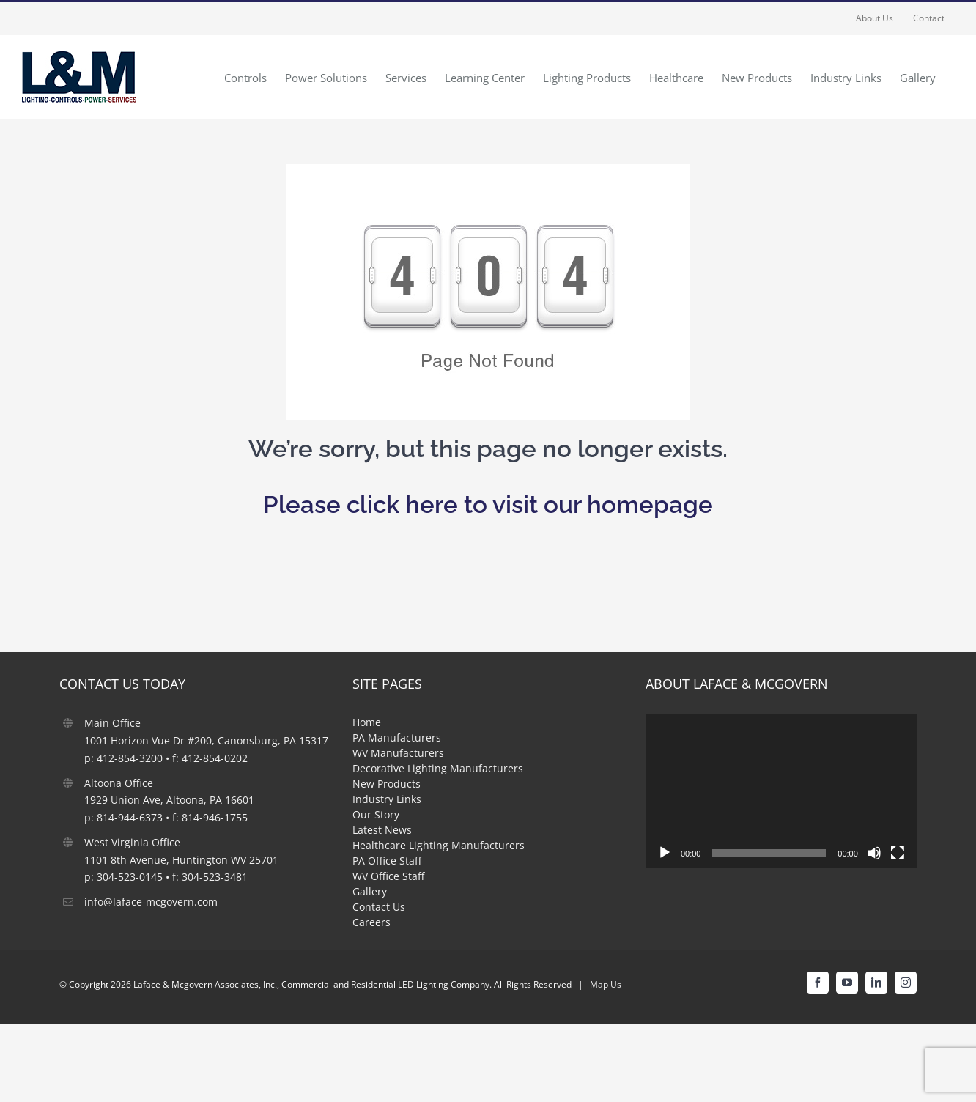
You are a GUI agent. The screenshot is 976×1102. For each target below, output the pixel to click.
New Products (386, 784)
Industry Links (386, 799)
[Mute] (874, 853)
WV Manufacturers (398, 753)
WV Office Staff (388, 876)
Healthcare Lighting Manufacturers (438, 845)
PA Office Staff (386, 861)
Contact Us (378, 907)
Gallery (369, 891)
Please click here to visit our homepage (488, 504)
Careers (371, 922)
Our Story (375, 814)
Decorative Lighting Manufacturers (437, 768)
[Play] (664, 853)
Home (366, 722)
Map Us (605, 984)
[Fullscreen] (897, 853)
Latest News (382, 830)
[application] (781, 790)
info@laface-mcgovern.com (151, 902)
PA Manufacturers (396, 737)
